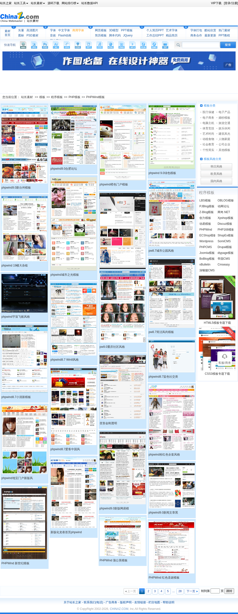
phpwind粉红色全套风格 (164, 454)
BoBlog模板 (207, 258)
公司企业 (224, 144)
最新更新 (210, 35)
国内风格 (216, 181)
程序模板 (57, 97)
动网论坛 (223, 206)
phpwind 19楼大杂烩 (14, 265)
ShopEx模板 (226, 235)
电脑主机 (208, 123)
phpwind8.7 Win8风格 (65, 359)
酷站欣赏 (210, 30)
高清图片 (32, 30)
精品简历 (172, 35)
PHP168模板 (226, 229)
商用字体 (78, 30)
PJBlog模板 (206, 206)
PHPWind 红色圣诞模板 (164, 577)
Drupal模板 (225, 247)
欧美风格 (216, 173)
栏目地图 (154, 602)
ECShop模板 (207, 235)
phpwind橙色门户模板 (114, 184)
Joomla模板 (207, 253)
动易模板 (205, 223)
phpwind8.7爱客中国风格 (65, 450)
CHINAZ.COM (119, 609)
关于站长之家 (72, 602)
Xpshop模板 (225, 218)
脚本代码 (115, 35)
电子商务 (208, 117)
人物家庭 (224, 139)
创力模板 (205, 218)
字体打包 (196, 30)
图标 (21, 35)
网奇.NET (224, 212)
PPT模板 (126, 30)
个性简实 (208, 150)
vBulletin (204, 264)
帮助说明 (168, 602)
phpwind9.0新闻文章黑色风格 (163, 513)
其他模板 (224, 150)
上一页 (131, 591)
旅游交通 (224, 123)
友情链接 (140, 602)
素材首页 (7, 33)
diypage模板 (226, 253)
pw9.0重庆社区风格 (112, 346)
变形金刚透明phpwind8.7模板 (110, 424)
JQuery (128, 35)
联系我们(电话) (93, 602)
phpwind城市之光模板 (65, 274)
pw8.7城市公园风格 (161, 250)
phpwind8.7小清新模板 (16, 397)
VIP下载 (216, 3)
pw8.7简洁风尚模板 (161, 332)
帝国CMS (224, 258)
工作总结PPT (155, 35)
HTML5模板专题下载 (217, 322)
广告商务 (111, 602)
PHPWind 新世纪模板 (15, 563)
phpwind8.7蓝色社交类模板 (163, 377)
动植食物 (208, 139)
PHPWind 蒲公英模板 (114, 560)
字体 (53, 30)
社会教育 (208, 144)
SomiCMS (224, 241)
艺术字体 (172, 30)
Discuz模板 (225, 223)
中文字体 (64, 30)
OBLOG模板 (226, 200)
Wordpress (206, 241)
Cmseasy (224, 264)
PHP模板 (74, 97)
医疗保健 (208, 112)
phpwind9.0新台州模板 (16, 187)
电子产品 (224, 112)
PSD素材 (32, 35)
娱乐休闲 (224, 128)
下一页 (191, 591)
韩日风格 (216, 166)
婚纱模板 (224, 117)
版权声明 (126, 602)
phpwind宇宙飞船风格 (15, 316)
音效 (53, 35)
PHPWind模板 (95, 97)
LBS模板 (205, 200)
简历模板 (101, 35)
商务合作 (196, 35)
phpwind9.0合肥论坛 (64, 168)
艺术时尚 (208, 133)
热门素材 (224, 30)
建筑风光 (224, 133)
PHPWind (205, 229)
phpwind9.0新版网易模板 (114, 509)
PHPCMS (205, 247)
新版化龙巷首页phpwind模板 (66, 533)
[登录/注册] (231, 3)
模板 (42, 97)
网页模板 (101, 30)
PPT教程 (224, 35)
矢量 (21, 30)
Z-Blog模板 (206, 212)
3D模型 (114, 30)
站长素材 (27, 97)
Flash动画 (64, 35)
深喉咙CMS (207, 270)
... (173, 591)
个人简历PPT (155, 30)
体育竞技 (208, 128)
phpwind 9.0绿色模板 (162, 173)
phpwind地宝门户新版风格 (17, 478)
